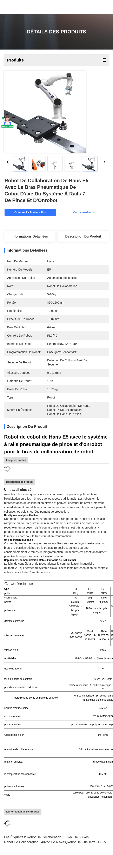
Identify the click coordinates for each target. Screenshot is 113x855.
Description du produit (83, 236)
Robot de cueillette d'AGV (86, 842)
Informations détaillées (30, 236)
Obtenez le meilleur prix (34, 212)
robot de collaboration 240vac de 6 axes (35, 842)
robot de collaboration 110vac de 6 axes (58, 837)
